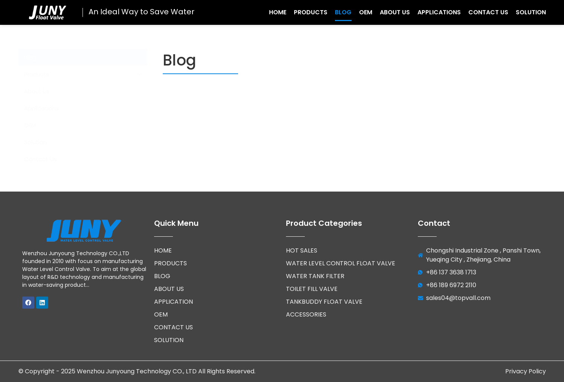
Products (310, 12)
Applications (439, 12)
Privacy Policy (525, 371)
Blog (343, 12)
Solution (531, 12)
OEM (365, 12)
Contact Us (488, 12)
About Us (395, 12)
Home (277, 12)
